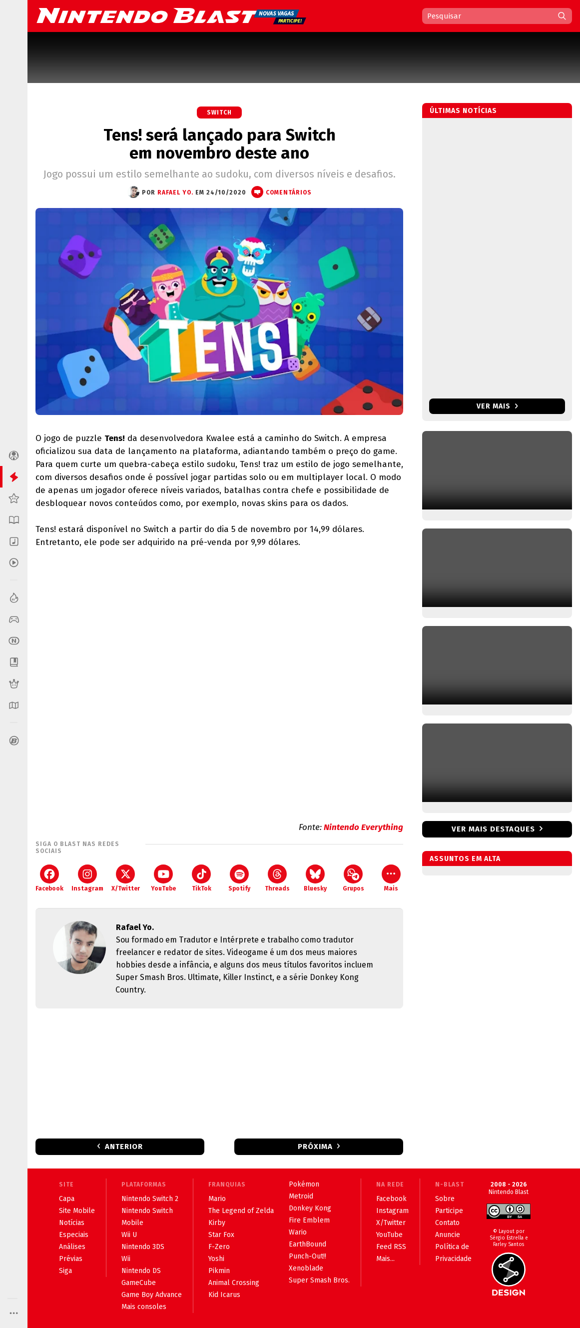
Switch (219, 112)
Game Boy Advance (151, 1294)
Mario (217, 1198)
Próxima (315, 1146)
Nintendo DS (141, 1270)
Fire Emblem (309, 1220)
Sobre (445, 1198)
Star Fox (221, 1234)
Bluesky (315, 878)
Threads (277, 878)
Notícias (71, 1222)
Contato (447, 1222)
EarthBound (307, 1244)
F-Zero (219, 1246)
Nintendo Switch (147, 1210)
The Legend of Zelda (241, 1210)
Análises (72, 1246)
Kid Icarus (224, 1294)
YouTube (163, 878)
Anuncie (447, 1234)
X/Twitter (125, 878)
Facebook (49, 878)
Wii (125, 1258)
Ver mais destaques (493, 829)
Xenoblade (306, 1268)
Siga (65, 1270)
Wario (298, 1232)
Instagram (87, 878)
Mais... (385, 1258)
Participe (449, 1210)
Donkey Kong (310, 1208)
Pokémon (304, 1184)
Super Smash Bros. (319, 1280)
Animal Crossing (233, 1282)
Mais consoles (143, 1306)
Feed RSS (391, 1246)
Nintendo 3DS (142, 1246)
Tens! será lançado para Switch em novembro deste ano (219, 144)
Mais (391, 878)
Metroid (301, 1196)
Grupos (353, 878)
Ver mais (497, 406)
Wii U (129, 1234)
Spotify (239, 878)
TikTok (201, 878)
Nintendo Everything (363, 827)
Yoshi (216, 1258)
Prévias (70, 1258)
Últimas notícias (463, 110)
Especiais (73, 1234)
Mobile (132, 1222)
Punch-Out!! (307, 1256)
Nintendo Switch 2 (149, 1198)
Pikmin (219, 1270)
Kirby (216, 1222)
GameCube (138, 1282)
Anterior (124, 1146)
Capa (66, 1198)
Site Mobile (77, 1210)
